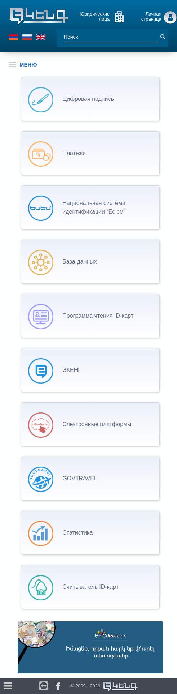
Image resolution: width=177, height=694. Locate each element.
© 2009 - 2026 (105, 686)
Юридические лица (95, 16)
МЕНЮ (23, 64)
